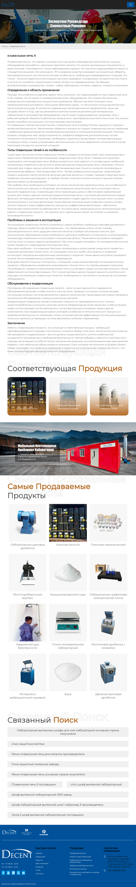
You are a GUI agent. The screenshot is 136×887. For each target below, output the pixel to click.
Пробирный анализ (78, 853)
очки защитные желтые (28, 743)
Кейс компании (42, 863)
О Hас (38, 870)
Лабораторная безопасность (82, 866)
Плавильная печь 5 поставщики (34, 784)
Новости (39, 860)
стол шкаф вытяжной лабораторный (96, 784)
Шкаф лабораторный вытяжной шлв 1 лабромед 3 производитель (57, 804)
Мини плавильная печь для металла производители (48, 754)
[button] (123, 396)
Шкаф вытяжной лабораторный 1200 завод (41, 794)
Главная (5, 46)
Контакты (39, 874)
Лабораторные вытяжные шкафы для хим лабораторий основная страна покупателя (68, 732)
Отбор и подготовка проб (80, 857)
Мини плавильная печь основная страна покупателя (48, 774)
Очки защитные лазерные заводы (35, 764)
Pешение (39, 867)
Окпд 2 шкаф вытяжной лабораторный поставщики (48, 814)
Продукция (40, 857)
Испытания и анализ (78, 869)
